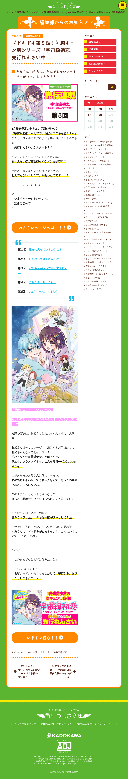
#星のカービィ (91, 172)
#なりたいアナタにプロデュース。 (100, 212)
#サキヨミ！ (106, 224)
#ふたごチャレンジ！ (94, 156)
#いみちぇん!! (90, 183)
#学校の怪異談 (91, 224)
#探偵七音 (89, 273)
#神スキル (107, 258)
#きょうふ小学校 (92, 258)
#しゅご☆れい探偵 (93, 254)
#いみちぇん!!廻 (106, 183)
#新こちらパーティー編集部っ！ (99, 152)
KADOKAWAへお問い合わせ (56, 724)
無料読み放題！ (52, 12)
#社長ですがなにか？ (94, 179)
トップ (9, 12)
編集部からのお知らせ (29, 12)
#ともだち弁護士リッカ (95, 281)
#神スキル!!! (90, 206)
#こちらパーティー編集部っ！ (98, 164)
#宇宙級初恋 (60, 652)
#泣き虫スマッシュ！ (94, 243)
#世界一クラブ (91, 198)
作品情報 (93, 49)
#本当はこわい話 (92, 277)
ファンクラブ (95, 71)
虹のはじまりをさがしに (44, 259)
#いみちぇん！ (91, 160)
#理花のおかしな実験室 (95, 187)
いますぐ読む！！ (42, 637)
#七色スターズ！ (100, 250)
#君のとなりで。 (92, 228)
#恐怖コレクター (92, 175)
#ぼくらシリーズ (92, 202)
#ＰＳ (87, 250)
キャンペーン (95, 56)
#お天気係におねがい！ (95, 269)
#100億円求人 (104, 217)
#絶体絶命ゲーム (92, 194)
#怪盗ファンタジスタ (94, 191)
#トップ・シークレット (95, 149)
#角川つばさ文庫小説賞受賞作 (98, 145)
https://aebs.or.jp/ (69, 763)
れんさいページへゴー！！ (42, 227)
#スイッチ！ (90, 217)
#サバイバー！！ (92, 168)
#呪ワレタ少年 (105, 262)
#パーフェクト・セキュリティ (98, 247)
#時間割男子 (106, 141)
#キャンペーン (91, 232)
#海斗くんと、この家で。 (96, 266)
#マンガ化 (107, 202)
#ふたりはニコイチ (105, 273)
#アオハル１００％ (93, 288)
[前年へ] (89, 102)
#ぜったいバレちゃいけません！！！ (32, 652)
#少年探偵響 (103, 206)
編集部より (94, 42)
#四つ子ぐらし (91, 141)
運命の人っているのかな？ (45, 249)
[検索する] (112, 87)
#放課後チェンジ (92, 220)
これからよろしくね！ (42, 282)
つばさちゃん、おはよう (43, 291)
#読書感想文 (90, 262)
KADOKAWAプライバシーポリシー (95, 724)
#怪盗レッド (106, 160)
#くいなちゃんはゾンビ (95, 285)
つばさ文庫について (25, 724)
